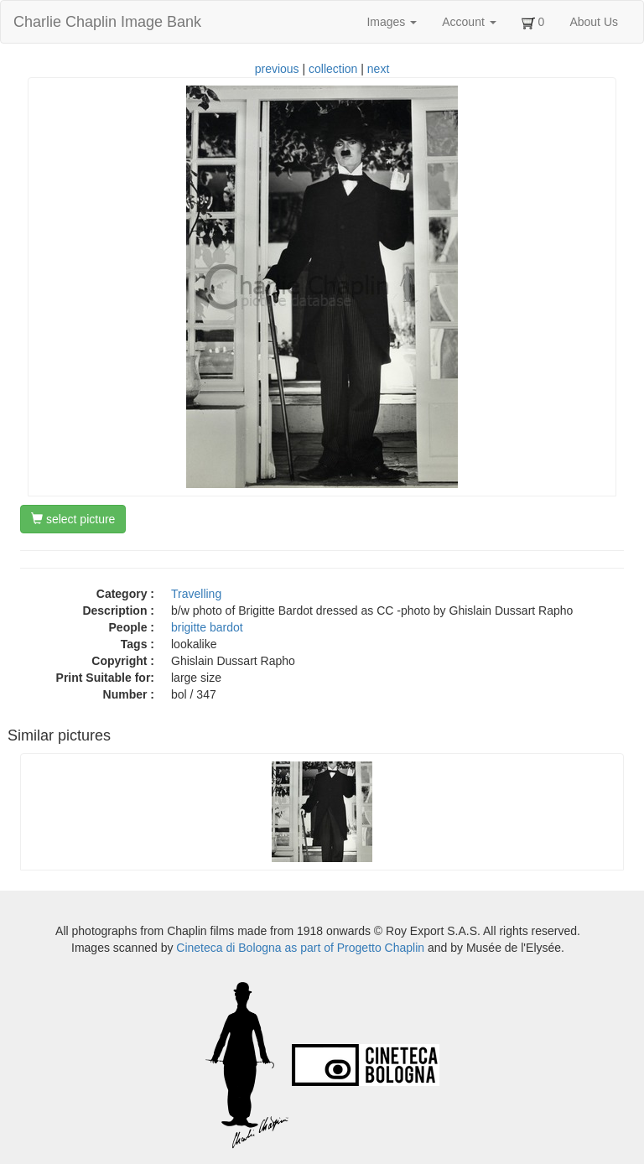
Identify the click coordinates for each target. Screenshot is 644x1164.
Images (391, 22)
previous (277, 68)
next (378, 68)
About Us (593, 22)
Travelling (196, 593)
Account (469, 22)
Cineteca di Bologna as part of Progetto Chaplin (300, 947)
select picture (73, 519)
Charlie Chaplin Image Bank (107, 21)
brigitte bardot (207, 627)
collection (333, 68)
